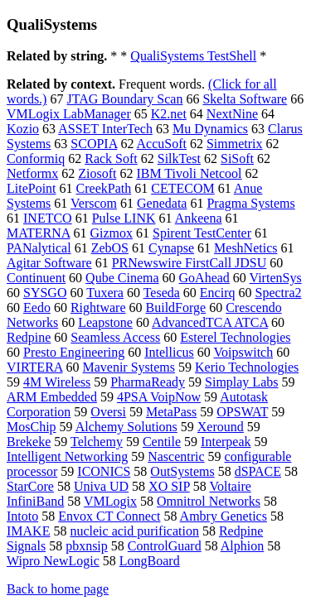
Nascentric (176, 456)
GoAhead (204, 278)
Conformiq (36, 158)
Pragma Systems (250, 203)
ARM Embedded (52, 397)
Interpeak (225, 442)
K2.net (169, 114)
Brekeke (29, 442)
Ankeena (198, 218)
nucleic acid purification (134, 531)
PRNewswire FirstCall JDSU (189, 263)
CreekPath (104, 188)
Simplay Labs (241, 382)
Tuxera (105, 293)
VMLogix (110, 501)
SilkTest (179, 158)
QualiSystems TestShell (193, 56)
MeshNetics (245, 248)
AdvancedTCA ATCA (210, 322)
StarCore (30, 486)
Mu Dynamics (210, 129)
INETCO (47, 218)
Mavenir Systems (128, 367)
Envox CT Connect (109, 516)
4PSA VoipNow (159, 397)
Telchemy (96, 442)
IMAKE (28, 531)
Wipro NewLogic (53, 561)
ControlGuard (165, 546)
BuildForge (176, 307)
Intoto (22, 516)
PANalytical (39, 248)
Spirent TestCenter (202, 233)
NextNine (232, 114)
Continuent (36, 278)
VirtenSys (276, 278)
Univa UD (101, 486)
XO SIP (169, 486)
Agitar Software (49, 263)
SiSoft (237, 158)
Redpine (29, 337)
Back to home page (58, 589)
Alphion (242, 546)
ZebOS (110, 248)
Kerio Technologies (247, 367)
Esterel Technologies (235, 337)
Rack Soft (111, 158)
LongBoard (149, 561)
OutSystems (182, 471)
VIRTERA (34, 367)
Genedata (162, 203)
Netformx (32, 173)
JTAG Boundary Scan (124, 99)
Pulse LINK (124, 218)
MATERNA (38, 233)
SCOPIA (93, 144)
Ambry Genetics (223, 516)
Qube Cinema (121, 278)
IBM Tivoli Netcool (188, 173)
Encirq (218, 293)
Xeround (220, 427)
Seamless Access (115, 337)
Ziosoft (97, 173)
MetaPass (171, 412)
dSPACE (258, 471)
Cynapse (171, 248)
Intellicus (169, 352)
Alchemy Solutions (126, 427)
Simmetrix (235, 144)
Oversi (108, 412)
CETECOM (182, 188)
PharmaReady (147, 382)
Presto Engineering (73, 352)
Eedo (37, 307)
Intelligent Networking (67, 456)
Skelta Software (244, 99)
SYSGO (44, 293)
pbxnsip (87, 546)
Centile (162, 442)
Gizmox (111, 233)
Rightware (98, 307)
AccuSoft (162, 144)
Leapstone (105, 322)
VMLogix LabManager (69, 114)
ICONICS (103, 471)
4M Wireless (56, 382)
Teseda (161, 293)
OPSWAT (242, 412)
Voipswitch (243, 352)
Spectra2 (278, 293)
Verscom (93, 203)
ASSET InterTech (105, 129)
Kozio (23, 129)
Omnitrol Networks (208, 501)
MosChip (31, 427)
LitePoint (31, 188)
